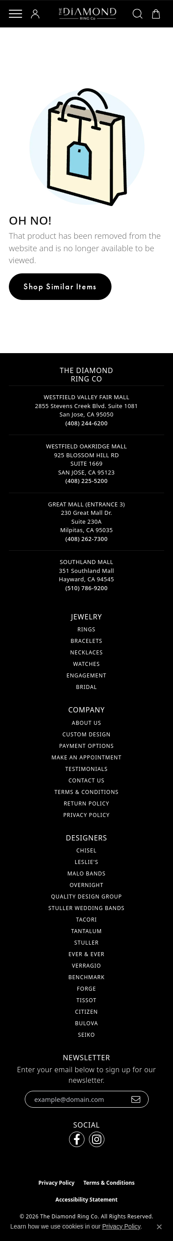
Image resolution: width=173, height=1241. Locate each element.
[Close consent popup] (159, 1226)
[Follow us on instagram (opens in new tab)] (96, 1139)
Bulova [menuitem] (86, 1023)
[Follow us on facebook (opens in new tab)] (77, 1139)
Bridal (86, 687)
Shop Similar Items (60, 286)
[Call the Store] (86, 423)
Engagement (86, 675)
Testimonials (86, 769)
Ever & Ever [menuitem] (87, 954)
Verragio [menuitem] (86, 965)
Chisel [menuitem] (87, 850)
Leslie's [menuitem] (87, 862)
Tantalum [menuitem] (86, 931)
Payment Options (86, 746)
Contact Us (86, 780)
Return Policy (86, 803)
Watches (86, 664)
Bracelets (87, 641)
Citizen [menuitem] (86, 1011)
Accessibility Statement (86, 1199)
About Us (86, 723)
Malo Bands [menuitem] (86, 873)
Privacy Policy (86, 815)
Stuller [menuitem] (86, 942)
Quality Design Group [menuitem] (86, 896)
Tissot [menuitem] (86, 1000)
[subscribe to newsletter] (136, 1099)
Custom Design (86, 734)
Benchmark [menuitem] (86, 977)
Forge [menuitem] (86, 988)
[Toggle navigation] (15, 14)
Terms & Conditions (86, 792)
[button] (36, 14)
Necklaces (86, 652)
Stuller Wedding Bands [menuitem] (86, 908)
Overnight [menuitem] (86, 885)
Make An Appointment (86, 757)
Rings (86, 629)
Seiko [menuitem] (86, 1035)
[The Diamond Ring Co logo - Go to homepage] (88, 13)
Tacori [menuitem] (86, 919)
